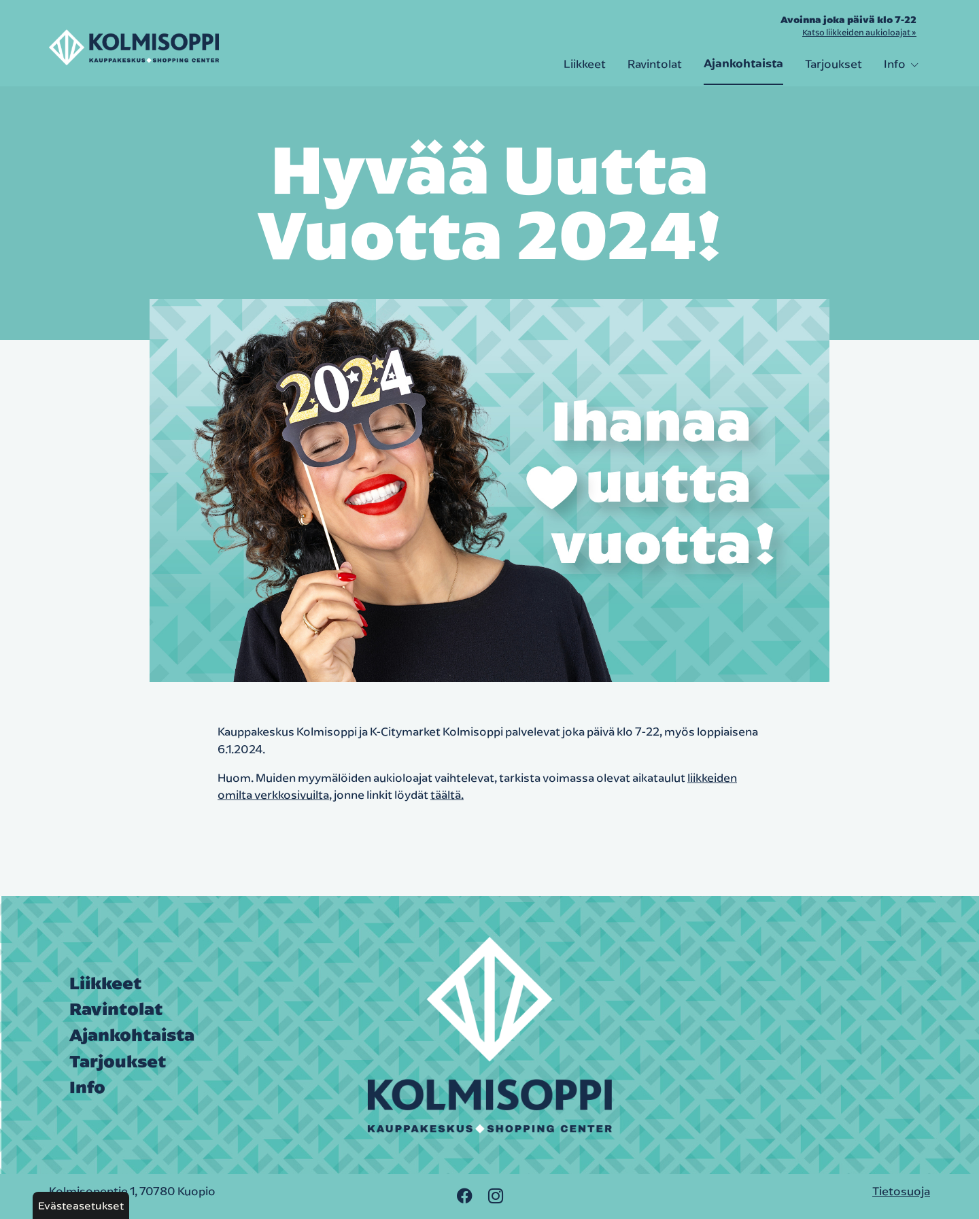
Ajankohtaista (743, 63)
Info (901, 63)
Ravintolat (655, 63)
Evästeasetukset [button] (81, 1205)
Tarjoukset (833, 63)
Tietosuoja (901, 1191)
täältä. (447, 794)
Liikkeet (585, 63)
